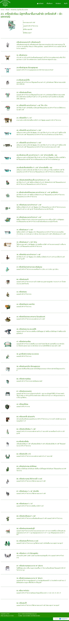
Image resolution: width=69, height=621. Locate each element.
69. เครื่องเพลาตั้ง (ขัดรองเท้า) (26, 417)
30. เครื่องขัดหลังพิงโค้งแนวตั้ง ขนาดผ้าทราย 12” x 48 (33, 180)
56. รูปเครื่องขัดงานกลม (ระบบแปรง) (28, 354)
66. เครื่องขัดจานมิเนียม (24, 379)
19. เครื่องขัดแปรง (22, 55)
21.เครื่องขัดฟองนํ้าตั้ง (23, 80)
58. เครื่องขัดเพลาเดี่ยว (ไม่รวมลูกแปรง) (28, 366)
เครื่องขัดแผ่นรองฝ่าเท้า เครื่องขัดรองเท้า (29, 42)
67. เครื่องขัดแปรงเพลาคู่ (24, 391)
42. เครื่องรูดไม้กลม (22, 404)
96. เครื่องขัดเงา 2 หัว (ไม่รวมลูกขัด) (27, 553)
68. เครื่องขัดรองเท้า (23, 279)
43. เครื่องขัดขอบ (22, 292)
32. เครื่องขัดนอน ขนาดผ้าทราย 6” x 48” (29, 205)
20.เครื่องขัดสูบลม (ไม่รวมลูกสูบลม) (27, 67)
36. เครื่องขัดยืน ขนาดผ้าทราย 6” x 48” (29, 254)
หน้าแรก (2, 10)
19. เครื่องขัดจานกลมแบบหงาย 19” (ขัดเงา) (29, 578)
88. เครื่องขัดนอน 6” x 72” (25, 503)
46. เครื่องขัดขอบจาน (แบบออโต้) (26, 329)
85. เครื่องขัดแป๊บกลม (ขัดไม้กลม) (26, 466)
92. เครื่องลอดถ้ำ (22, 603)
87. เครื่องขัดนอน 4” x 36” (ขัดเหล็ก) (28, 491)
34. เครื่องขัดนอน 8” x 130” (25, 230)
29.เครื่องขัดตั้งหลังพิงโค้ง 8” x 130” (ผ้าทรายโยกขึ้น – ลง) (34, 167)
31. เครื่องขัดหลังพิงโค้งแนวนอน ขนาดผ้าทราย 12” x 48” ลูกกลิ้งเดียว (37, 192)
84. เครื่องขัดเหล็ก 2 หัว (24, 454)
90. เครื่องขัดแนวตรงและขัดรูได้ (26, 528)
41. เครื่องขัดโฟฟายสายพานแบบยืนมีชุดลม (29, 267)
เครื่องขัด (7, 10)
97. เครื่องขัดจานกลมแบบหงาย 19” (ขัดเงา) (30, 566)
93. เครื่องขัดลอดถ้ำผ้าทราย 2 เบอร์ (27, 541)
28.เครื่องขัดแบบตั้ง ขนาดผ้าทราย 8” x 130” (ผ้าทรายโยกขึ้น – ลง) (37, 155)
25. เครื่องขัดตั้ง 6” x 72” (24, 118)
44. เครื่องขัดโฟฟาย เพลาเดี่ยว (26, 304)
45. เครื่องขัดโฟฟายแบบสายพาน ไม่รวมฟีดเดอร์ (31, 317)
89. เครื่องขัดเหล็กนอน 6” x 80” (26, 516)
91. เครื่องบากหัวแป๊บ (23, 590)
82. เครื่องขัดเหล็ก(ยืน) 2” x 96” (26, 429)
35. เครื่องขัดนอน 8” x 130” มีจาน (27, 242)
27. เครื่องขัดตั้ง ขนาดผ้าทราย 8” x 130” (29, 143)
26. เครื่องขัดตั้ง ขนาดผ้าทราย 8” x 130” (29, 130)
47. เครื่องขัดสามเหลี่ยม (24, 341)
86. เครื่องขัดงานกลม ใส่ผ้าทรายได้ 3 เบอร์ (29, 479)
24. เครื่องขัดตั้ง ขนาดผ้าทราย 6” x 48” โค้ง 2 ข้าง (32, 105)
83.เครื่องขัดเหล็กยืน (23, 441)
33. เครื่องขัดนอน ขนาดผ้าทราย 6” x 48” (29, 217)
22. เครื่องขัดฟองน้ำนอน (24, 92)
